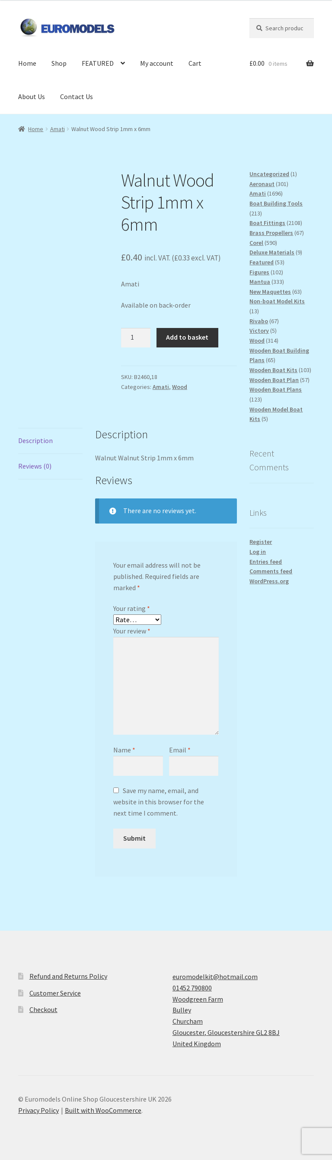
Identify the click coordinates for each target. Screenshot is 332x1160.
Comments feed (270, 571)
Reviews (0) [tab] (34, 466)
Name (124, 749)
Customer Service (55, 993)
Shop (59, 63)
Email (180, 749)
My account (156, 63)
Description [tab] (35, 440)
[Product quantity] (135, 338)
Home (27, 63)
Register (260, 542)
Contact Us (76, 96)
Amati (57, 129)
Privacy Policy (38, 1110)
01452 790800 (192, 987)
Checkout (43, 1009)
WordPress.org (269, 581)
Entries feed (265, 562)
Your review (131, 631)
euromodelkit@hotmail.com (215, 976)
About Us (31, 96)
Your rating (131, 608)
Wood (179, 387)
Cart (194, 63)
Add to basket (187, 337)
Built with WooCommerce (103, 1110)
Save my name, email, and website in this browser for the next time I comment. (158, 801)
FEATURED (98, 63)
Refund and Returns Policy (68, 976)
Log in (257, 552)
